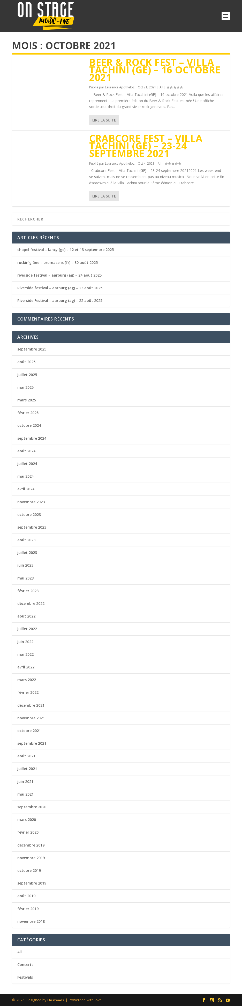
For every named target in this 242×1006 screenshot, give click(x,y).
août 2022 (26, 616)
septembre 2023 (31, 527)
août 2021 (26, 755)
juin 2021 (25, 781)
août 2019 (26, 895)
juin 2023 (25, 565)
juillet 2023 (27, 552)
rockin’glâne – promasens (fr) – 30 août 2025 (57, 262)
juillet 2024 (27, 463)
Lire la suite (104, 120)
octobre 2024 (29, 425)
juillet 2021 (27, 768)
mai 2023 (25, 578)
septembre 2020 (31, 806)
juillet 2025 (27, 374)
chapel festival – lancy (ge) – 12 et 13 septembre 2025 (65, 249)
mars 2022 (26, 679)
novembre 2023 (31, 501)
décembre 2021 (30, 705)
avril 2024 (25, 488)
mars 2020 (26, 819)
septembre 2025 (31, 349)
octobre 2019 (29, 870)
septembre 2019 (31, 883)
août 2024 (26, 450)
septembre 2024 (31, 438)
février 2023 (28, 590)
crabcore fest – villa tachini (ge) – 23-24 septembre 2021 (146, 146)
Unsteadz (55, 1000)
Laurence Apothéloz (119, 87)
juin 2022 (25, 641)
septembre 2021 (31, 743)
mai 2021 (25, 794)
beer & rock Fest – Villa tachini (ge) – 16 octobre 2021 (155, 70)
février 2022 (28, 692)
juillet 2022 (27, 628)
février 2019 (28, 908)
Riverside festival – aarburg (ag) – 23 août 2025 (59, 287)
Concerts (25, 964)
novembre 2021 (31, 717)
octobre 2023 (29, 514)
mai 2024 (25, 476)
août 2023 (26, 539)
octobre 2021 (29, 730)
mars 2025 (26, 400)
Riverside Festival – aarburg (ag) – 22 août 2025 (59, 300)
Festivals (25, 977)
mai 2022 (25, 654)
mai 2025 (25, 387)
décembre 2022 (30, 603)
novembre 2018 (31, 921)
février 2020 (28, 832)
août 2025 (26, 361)
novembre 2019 (31, 857)
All (161, 87)
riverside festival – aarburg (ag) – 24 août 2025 (59, 275)
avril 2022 (25, 667)
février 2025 (28, 412)
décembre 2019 (30, 845)
